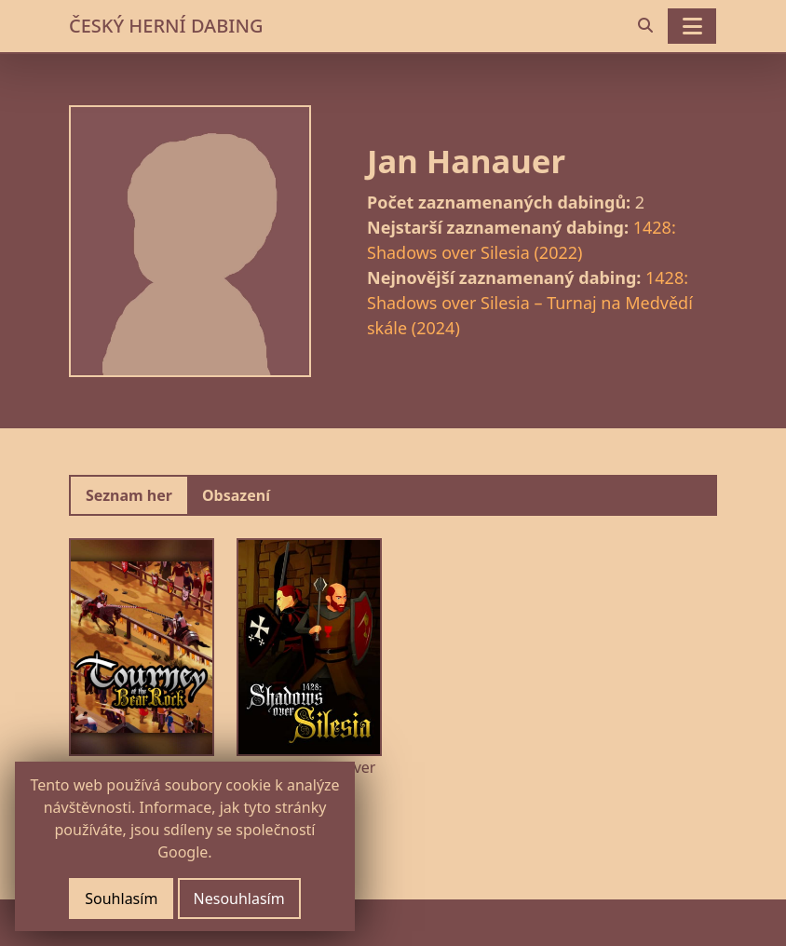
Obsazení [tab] (236, 495)
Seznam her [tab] (129, 495)
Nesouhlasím (239, 898)
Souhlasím (121, 898)
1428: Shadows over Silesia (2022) (521, 240)
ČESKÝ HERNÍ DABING (166, 25)
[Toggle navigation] (692, 26)
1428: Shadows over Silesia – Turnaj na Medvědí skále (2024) (530, 302)
